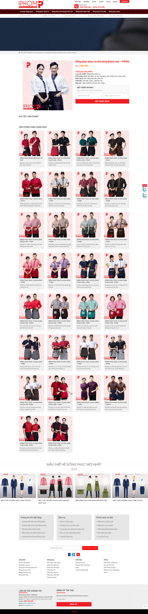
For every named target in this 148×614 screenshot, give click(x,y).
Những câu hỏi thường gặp (111, 570)
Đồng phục (50, 560)
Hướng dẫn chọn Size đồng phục (34, 525)
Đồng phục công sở (42, 11)
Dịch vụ (115, 1)
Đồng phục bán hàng (53, 567)
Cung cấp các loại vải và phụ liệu (72, 529)
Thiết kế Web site (66, 536)
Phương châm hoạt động (82, 565)
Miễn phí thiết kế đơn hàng (108, 529)
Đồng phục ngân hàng (53, 562)
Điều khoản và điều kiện (111, 562)
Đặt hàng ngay (102, 101)
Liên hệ (101, 1)
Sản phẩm (24, 52)
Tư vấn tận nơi (103, 536)
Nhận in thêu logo (66, 521)
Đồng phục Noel (51, 577)
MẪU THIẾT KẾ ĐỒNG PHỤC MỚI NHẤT (74, 464)
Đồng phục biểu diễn (53, 575)
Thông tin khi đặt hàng (31, 517)
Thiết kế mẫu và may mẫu (69, 525)
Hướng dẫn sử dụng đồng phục (33, 536)
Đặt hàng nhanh (85, 87)
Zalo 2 (144, 197)
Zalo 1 (144, 191)
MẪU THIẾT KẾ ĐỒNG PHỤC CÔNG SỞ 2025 (15, 500)
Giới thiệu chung (80, 562)
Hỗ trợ (106, 560)
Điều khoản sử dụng (109, 567)
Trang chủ (78, 1)
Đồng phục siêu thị (52, 572)
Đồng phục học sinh (99, 11)
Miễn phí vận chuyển (105, 525)
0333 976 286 (99, 7)
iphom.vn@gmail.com (29, 603)
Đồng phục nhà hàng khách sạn (62, 11)
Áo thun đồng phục (26, 11)
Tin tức (94, 1)
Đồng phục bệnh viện (83, 11)
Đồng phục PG (51, 570)
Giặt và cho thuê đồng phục (70, 533)
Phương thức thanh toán (31, 529)
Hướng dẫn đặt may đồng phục (33, 521)
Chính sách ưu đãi (104, 517)
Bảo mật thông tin (109, 565)
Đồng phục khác (114, 11)
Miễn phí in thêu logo (105, 521)
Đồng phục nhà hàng (51, 52)
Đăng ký (125, 1)
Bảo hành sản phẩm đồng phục (33, 533)
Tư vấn (108, 1)
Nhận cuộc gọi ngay (90, 548)
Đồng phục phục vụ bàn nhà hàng (67, 52)
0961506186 (85, 7)
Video (77, 567)
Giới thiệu (86, 1)
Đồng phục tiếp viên (53, 565)
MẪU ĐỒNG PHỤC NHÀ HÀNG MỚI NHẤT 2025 (91, 500)
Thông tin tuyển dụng (81, 570)
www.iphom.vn (28, 605)
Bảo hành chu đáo (104, 533)
